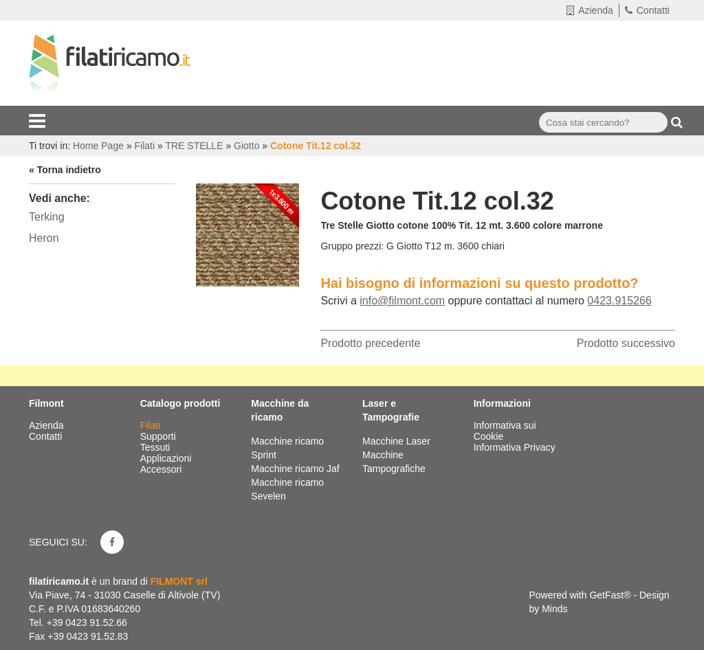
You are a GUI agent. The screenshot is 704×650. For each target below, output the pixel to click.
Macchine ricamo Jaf (295, 468)
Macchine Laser (396, 441)
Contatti (647, 10)
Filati (151, 425)
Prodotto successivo (626, 343)
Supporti (159, 436)
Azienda (589, 10)
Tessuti (156, 447)
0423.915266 (619, 300)
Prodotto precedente (370, 343)
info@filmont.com (402, 300)
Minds (554, 608)
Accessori (162, 469)
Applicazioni (167, 458)
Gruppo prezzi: (352, 245)
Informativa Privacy (515, 447)
